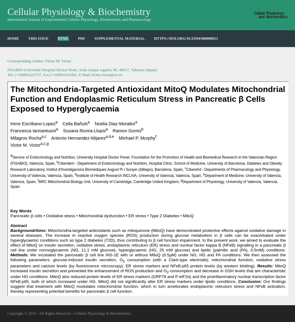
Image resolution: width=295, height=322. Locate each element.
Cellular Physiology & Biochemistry (78, 11)
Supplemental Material (119, 38)
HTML (63, 38)
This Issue (38, 38)
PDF (81, 38)
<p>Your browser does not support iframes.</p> (148, 188)
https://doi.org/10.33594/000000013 (186, 38)
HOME (13, 38)
